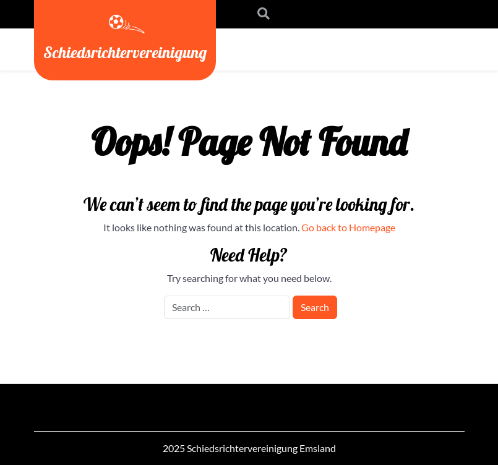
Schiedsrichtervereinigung (125, 52)
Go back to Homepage (348, 227)
